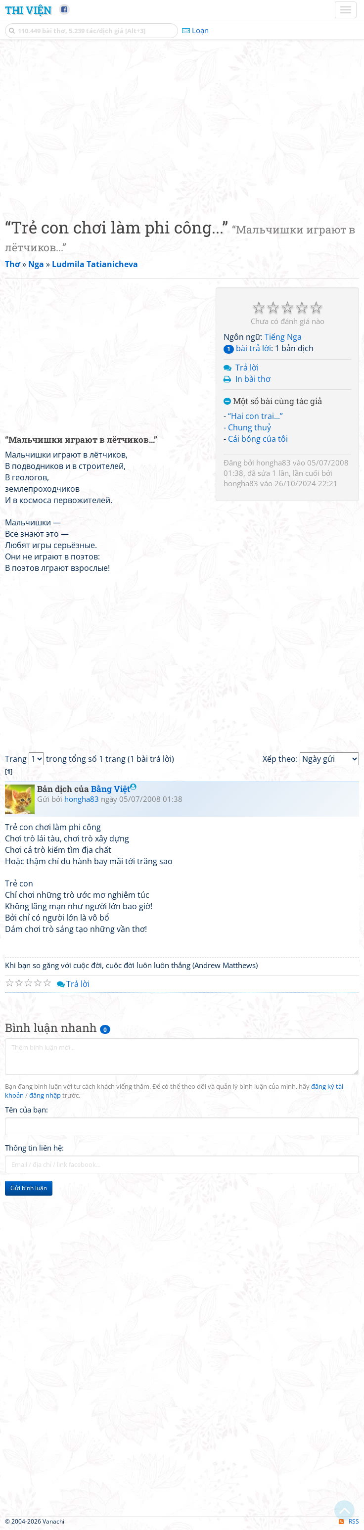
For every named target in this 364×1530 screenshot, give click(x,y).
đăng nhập (45, 1095)
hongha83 (273, 462)
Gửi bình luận (28, 1188)
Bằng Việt (113, 788)
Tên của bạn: (26, 1109)
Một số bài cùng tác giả (273, 401)
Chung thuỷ (249, 427)
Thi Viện (28, 10)
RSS (349, 1521)
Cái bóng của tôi (258, 438)
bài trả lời (247, 348)
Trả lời (247, 367)
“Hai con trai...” (255, 416)
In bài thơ (253, 378)
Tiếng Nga (283, 336)
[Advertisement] (182, 126)
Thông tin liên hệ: (34, 1148)
